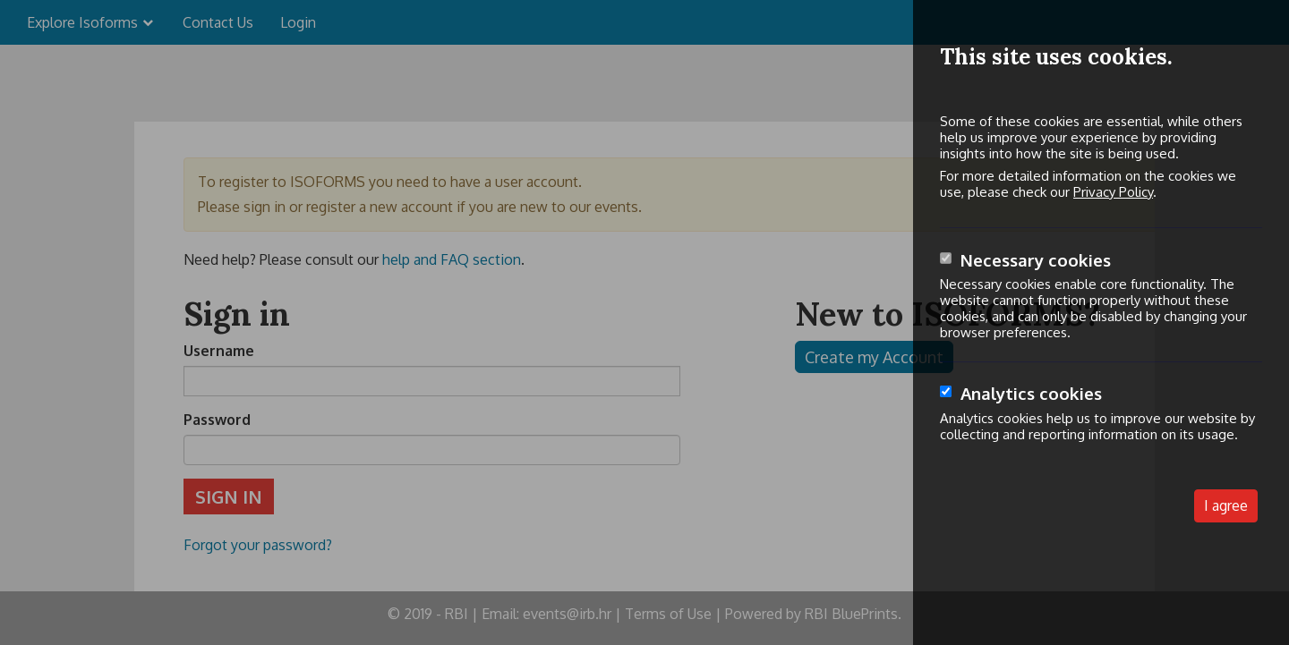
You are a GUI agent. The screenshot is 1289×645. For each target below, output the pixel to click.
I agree (1226, 505)
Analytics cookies (1031, 393)
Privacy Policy (1113, 191)
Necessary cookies (1035, 260)
